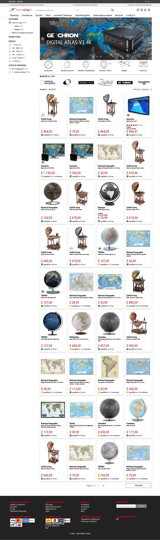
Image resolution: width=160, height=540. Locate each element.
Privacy (12, 509)
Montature (27, 15)
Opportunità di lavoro (53, 507)
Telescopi (14, 15)
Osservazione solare (102, 15)
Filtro (48, 15)
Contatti (84, 509)
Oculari (38, 15)
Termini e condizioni (17, 504)
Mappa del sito (50, 509)
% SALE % (130, 15)
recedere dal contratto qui (54, 523)
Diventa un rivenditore (89, 521)
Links (47, 511)
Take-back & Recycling (18, 511)
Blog (82, 511)
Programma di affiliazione (90, 519)
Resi (47, 528)
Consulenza (85, 507)
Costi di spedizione (52, 526)
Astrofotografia (82, 15)
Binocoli (119, 15)
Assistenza (85, 504)
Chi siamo (49, 504)
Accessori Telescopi (63, 15)
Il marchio (13, 507)
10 (103, 486)
